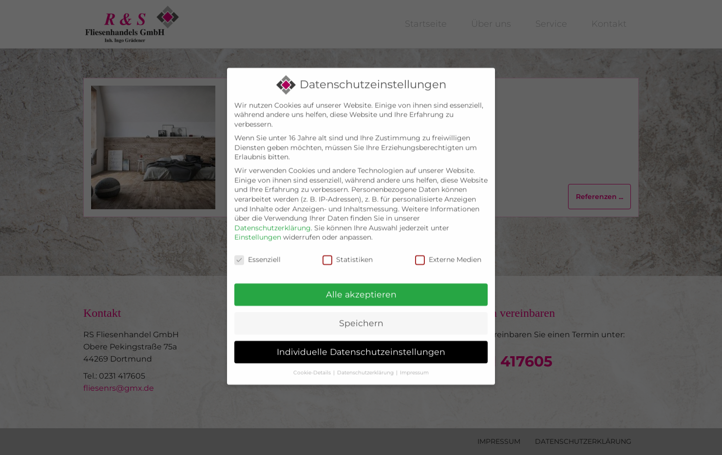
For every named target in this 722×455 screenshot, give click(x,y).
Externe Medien (448, 242)
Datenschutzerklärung (272, 210)
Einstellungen (257, 220)
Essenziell (257, 242)
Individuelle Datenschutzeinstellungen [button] (361, 334)
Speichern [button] (361, 305)
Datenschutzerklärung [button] (365, 355)
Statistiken (348, 242)
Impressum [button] (414, 355)
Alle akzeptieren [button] (361, 277)
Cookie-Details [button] (312, 355)
